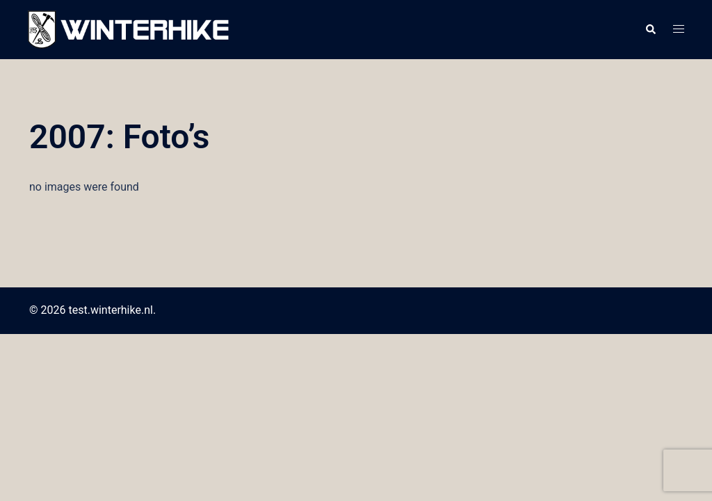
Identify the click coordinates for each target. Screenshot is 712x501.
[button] (650, 29)
